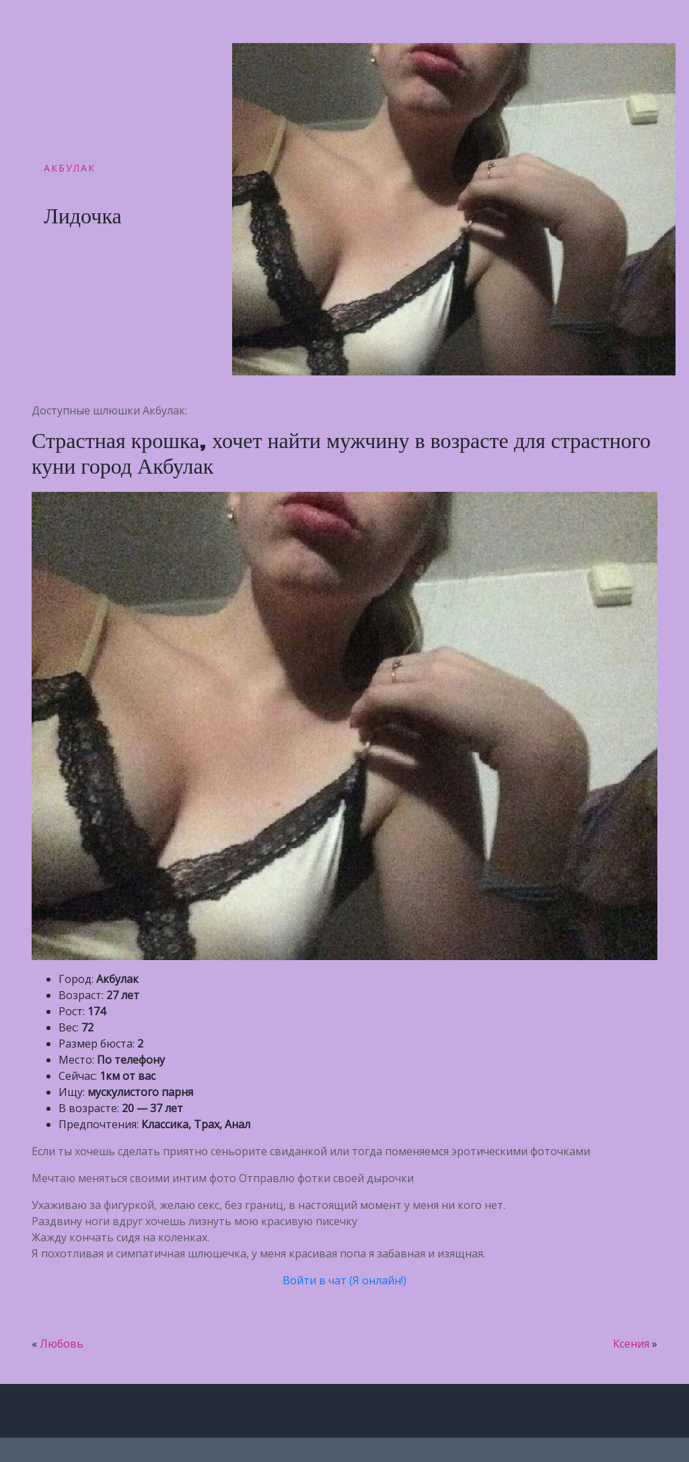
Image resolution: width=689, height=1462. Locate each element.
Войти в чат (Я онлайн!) (344, 1280)
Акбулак (70, 167)
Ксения (631, 1343)
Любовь (61, 1343)
